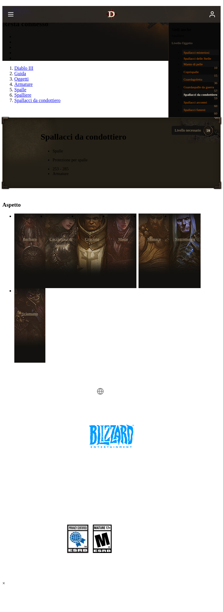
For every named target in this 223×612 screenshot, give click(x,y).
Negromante (185, 239)
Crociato (92, 239)
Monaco (154, 239)
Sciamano (30, 313)
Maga (123, 239)
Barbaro (30, 239)
